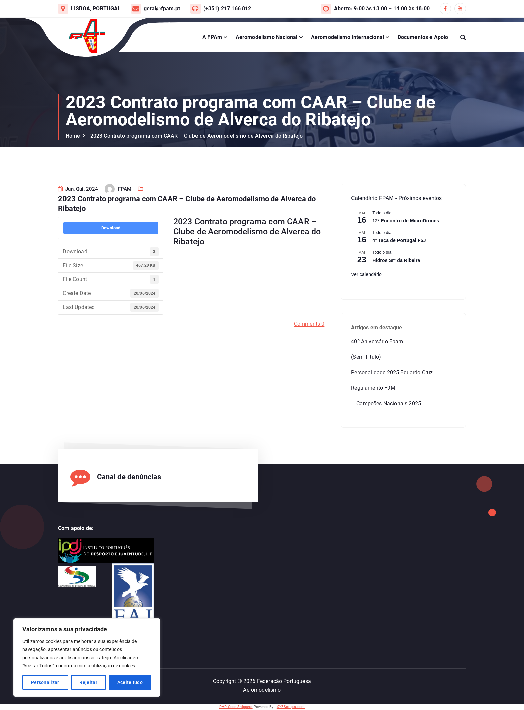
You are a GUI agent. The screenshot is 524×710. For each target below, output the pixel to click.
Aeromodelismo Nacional (267, 37)
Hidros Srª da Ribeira (396, 260)
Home (73, 136)
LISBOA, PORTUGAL (96, 8)
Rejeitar (88, 682)
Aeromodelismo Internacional (347, 37)
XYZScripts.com (291, 707)
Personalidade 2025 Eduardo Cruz (392, 372)
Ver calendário (366, 274)
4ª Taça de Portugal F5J (399, 240)
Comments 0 (309, 340)
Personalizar (45, 682)
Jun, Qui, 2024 (78, 205)
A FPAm (212, 37)
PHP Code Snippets (236, 707)
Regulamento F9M (373, 388)
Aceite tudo (130, 682)
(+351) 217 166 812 (227, 8)
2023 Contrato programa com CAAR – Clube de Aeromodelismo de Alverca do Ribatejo (196, 136)
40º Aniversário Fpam (377, 341)
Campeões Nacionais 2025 (388, 403)
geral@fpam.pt (162, 8)
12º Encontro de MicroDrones (405, 220)
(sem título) (366, 357)
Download (110, 244)
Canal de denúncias (129, 477)
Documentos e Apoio (423, 37)
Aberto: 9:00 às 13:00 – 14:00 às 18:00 (382, 8)
